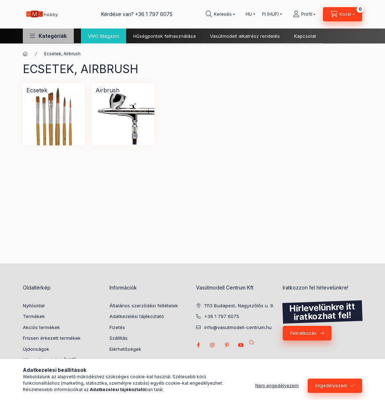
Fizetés (117, 327)
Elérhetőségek (125, 349)
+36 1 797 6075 (154, 14)
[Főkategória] (25, 54)
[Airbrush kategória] (107, 90)
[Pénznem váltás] (270, 14)
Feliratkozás (303, 333)
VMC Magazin (103, 36)
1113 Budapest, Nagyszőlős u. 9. (239, 305)
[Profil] (304, 14)
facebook (198, 345)
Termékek (34, 316)
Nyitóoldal (34, 305)
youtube (241, 345)
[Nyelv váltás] (248, 14)
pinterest (227, 345)
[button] (48, 36)
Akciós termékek (41, 327)
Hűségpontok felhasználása (164, 36)
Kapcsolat (305, 36)
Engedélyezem (331, 385)
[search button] (220, 14)
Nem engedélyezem (277, 385)
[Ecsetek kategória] (36, 90)
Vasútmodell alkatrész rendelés (245, 36)
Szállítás (118, 338)
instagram (212, 345)
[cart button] (342, 14)
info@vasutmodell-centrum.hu (238, 327)
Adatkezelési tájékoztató (136, 316)
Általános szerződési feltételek (143, 305)
